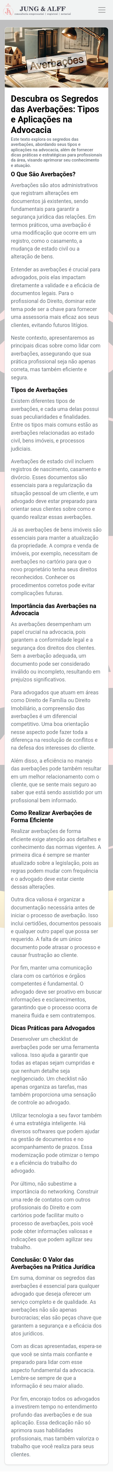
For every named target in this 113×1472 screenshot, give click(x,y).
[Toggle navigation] (102, 10)
